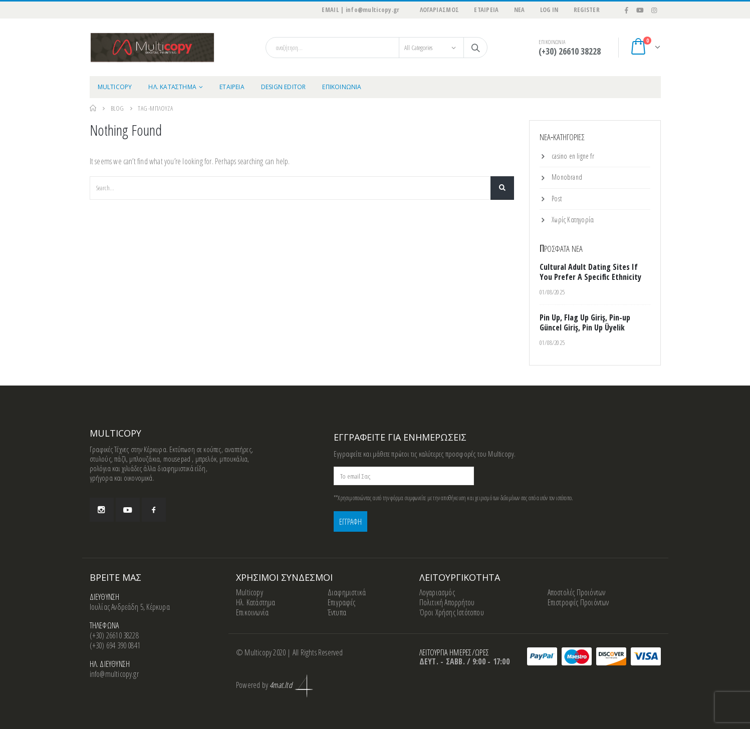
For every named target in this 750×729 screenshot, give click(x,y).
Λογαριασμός (437, 592)
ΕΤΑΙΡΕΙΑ (486, 10)
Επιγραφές (342, 602)
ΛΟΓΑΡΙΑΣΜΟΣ (439, 10)
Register (587, 10)
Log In (549, 10)
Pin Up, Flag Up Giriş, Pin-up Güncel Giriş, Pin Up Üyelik (585, 322)
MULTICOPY (115, 87)
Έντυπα (337, 612)
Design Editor (283, 87)
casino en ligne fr (573, 156)
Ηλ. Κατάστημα (256, 602)
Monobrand (567, 177)
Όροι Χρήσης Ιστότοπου (451, 612)
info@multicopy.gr (114, 673)
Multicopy (249, 592)
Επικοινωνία (252, 612)
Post (557, 198)
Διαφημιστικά (347, 592)
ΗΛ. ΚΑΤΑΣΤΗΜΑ (172, 87)
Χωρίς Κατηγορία (573, 219)
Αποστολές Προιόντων (577, 592)
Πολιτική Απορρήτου (447, 602)
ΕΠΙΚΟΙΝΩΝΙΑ (341, 87)
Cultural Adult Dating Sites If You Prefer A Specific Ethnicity (590, 271)
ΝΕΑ (519, 10)
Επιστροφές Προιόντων (578, 602)
